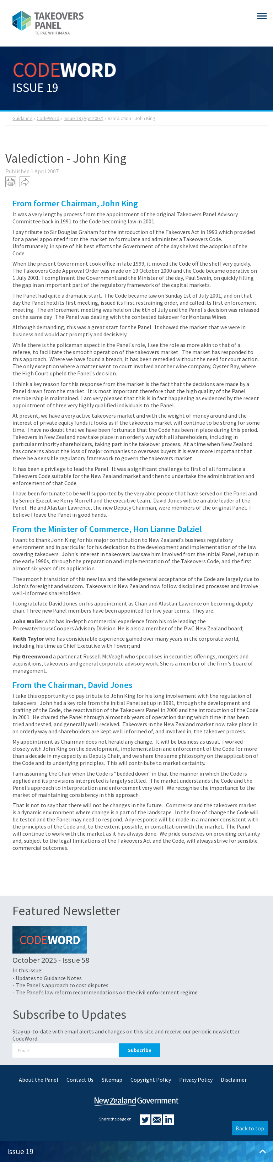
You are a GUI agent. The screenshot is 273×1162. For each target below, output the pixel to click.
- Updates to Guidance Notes (47, 978)
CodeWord (48, 118)
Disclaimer (234, 1079)
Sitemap (112, 1079)
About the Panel (38, 1079)
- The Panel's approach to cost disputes (60, 985)
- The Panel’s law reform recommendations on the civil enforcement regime (105, 992)
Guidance (22, 118)
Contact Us (79, 1079)
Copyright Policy (150, 1079)
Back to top (250, 1128)
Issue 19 (136, 1151)
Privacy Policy (196, 1079)
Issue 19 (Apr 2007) (83, 118)
